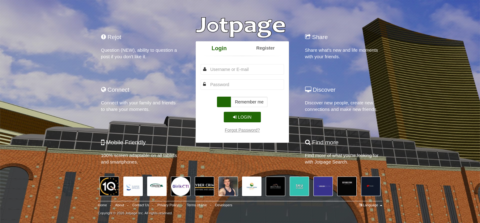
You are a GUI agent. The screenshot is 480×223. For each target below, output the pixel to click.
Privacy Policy (167, 205)
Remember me (249, 101)
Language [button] (370, 205)
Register (265, 47)
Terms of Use (197, 205)
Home (102, 205)
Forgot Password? (242, 130)
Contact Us (140, 205)
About (119, 205)
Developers (223, 205)
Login (219, 48)
